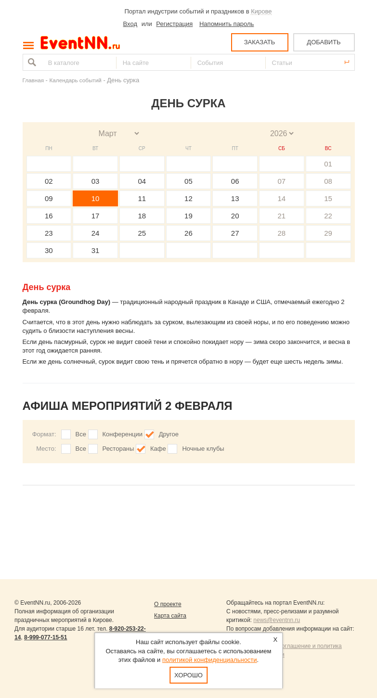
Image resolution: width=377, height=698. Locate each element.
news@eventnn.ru (276, 620)
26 (188, 233)
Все (81, 434)
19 (188, 216)
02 (49, 181)
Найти (31, 62)
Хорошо (188, 675)
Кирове (261, 11)
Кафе (158, 448)
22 (328, 216)
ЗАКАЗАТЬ (259, 42)
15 (328, 198)
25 (142, 233)
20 (235, 216)
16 (49, 216)
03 (95, 181)
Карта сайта (170, 615)
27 (235, 233)
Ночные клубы (203, 448)
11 (142, 198)
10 (95, 198)
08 (328, 181)
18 (142, 216)
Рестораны (118, 448)
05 (188, 181)
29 (328, 233)
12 (188, 198)
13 (235, 198)
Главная (33, 80)
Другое (169, 434)
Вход (130, 23)
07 (282, 181)
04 (142, 181)
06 (235, 181)
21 (282, 216)
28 (282, 233)
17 (95, 216)
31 (95, 250)
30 (49, 250)
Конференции (123, 434)
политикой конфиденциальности (209, 659)
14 (282, 198)
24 (95, 233)
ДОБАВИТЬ (323, 42)
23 (49, 233)
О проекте (168, 604)
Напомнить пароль (226, 23)
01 (328, 164)
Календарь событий (76, 80)
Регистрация (174, 23)
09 (49, 198)
